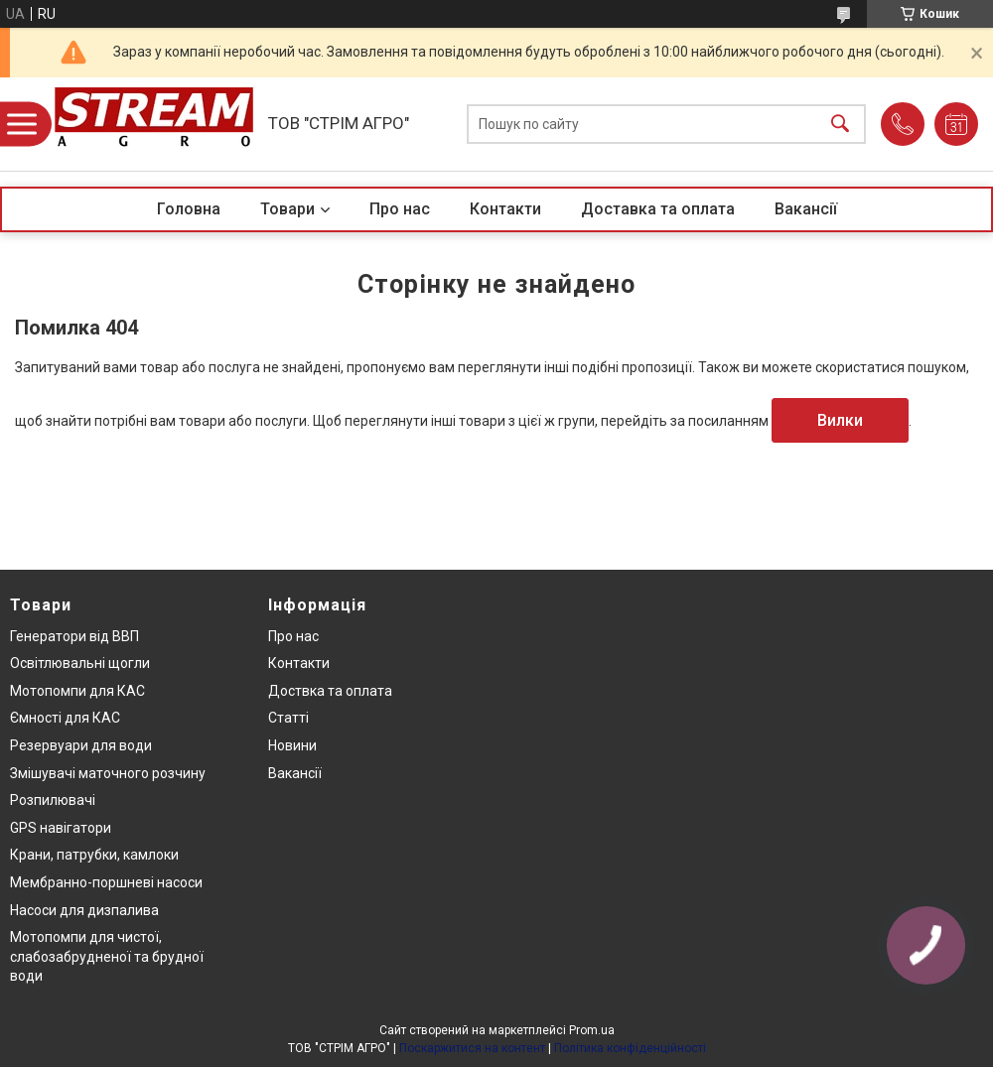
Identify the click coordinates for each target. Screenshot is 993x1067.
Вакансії (806, 209)
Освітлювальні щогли (80, 663)
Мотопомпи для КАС (77, 691)
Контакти (505, 209)
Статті (288, 718)
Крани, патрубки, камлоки (94, 855)
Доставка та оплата (658, 209)
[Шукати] (840, 124)
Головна (188, 209)
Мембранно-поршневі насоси (106, 882)
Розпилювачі (52, 800)
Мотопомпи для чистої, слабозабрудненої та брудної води (107, 956)
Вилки (840, 420)
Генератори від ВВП (74, 636)
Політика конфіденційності (630, 1048)
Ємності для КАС (65, 718)
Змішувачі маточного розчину (108, 773)
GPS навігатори (60, 828)
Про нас (399, 209)
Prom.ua (592, 1030)
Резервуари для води (81, 745)
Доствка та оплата (330, 691)
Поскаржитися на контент (472, 1048)
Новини (292, 745)
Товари (287, 209)
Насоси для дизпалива (84, 910)
